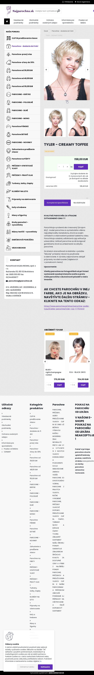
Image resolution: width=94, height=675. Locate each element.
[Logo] (19, 11)
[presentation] (46, 69)
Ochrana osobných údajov (50, 21)
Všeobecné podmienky (18, 21)
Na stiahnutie (79, 202)
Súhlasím (45, 667)
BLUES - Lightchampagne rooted (53, 372)
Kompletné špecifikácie (57, 202)
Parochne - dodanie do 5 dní (62, 31)
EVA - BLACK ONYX (77, 372)
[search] (58, 11)
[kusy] (63, 167)
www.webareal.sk (56, 673)
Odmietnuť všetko (27, 667)
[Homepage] (7, 21)
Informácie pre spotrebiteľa (68, 21)
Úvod (46, 31)
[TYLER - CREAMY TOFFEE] (67, 69)
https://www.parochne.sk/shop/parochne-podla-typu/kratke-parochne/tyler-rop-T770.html (66, 307)
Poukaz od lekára (83, 21)
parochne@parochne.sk (20, 281)
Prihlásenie (69, 2)
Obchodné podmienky (34, 21)
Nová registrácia (83, 2)
